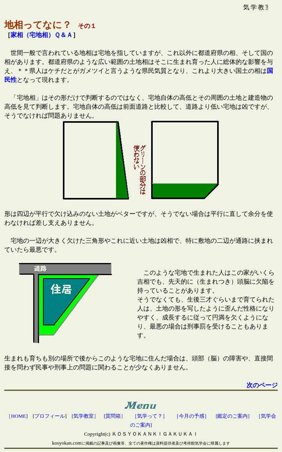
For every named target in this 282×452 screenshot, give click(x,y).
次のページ (262, 385)
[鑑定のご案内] (233, 416)
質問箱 (113, 416)
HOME (18, 416)
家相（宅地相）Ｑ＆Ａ (42, 35)
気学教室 (83, 416)
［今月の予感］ (191, 416)
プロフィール (49, 416)
